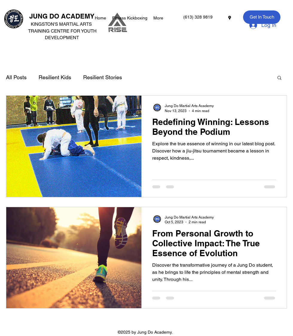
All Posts (16, 77)
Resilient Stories (102, 77)
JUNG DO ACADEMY (61, 16)
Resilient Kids (55, 77)
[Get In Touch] (261, 17)
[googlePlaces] (230, 18)
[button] (279, 78)
